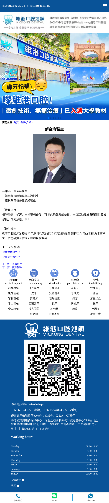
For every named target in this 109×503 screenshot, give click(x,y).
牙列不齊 (54, 313)
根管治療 (95, 313)
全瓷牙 (75, 288)
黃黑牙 (34, 298)
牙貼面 (34, 313)
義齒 (75, 308)
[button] (105, 77)
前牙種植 (13, 288)
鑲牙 (75, 298)
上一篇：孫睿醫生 (12, 264)
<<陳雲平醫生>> (11, 256)
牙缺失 (75, 293)
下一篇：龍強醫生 (12, 267)
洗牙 (34, 293)
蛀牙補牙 (95, 288)
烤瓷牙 (75, 303)
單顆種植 (13, 298)
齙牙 (54, 303)
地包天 (54, 308)
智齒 (95, 293)
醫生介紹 (26, 122)
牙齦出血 (95, 298)
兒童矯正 (54, 293)
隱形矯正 (54, 298)
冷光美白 (34, 288)
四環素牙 (34, 303)
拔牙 (95, 303)
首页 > (17, 122)
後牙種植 (13, 293)
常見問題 (34, 308)
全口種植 (13, 308)
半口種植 (13, 303)
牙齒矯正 (54, 288)
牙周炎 (95, 308)
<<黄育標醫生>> (11, 252)
